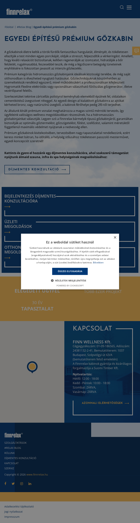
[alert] (70, 261)
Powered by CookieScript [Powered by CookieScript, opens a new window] (70, 285)
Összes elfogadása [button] (70, 271)
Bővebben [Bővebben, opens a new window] (98, 262)
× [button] (115, 237)
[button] (70, 280)
